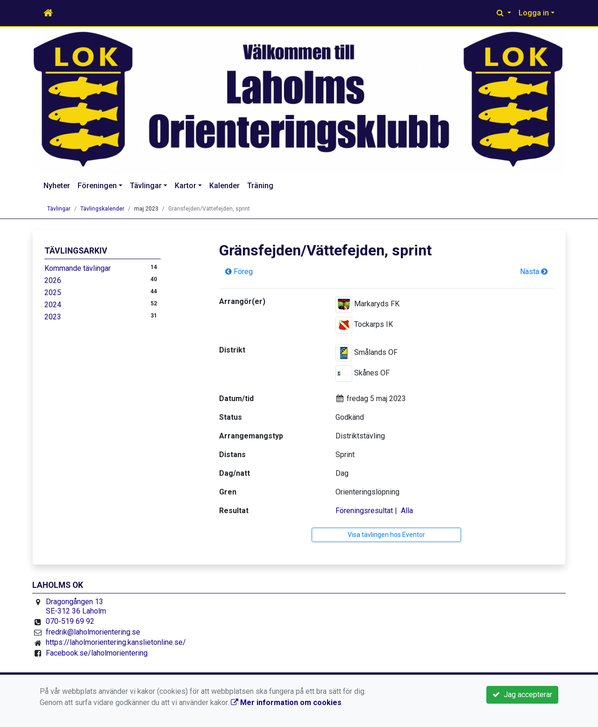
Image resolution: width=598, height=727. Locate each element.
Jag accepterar (522, 694)
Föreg (239, 271)
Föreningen (97, 185)
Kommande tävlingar (77, 268)
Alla (407, 510)
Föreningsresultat (364, 510)
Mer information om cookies (286, 702)
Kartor (185, 185)
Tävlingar (146, 185)
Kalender (224, 185)
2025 (52, 292)
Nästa (534, 271)
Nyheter (56, 185)
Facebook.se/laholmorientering (97, 653)
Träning (260, 185)
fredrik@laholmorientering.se (93, 632)
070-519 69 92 (70, 621)
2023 (52, 316)
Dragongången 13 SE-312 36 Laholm (76, 606)
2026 (52, 280)
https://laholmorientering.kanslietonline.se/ (116, 642)
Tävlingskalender (102, 208)
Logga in (534, 12)
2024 (52, 304)
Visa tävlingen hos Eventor (386, 534)
